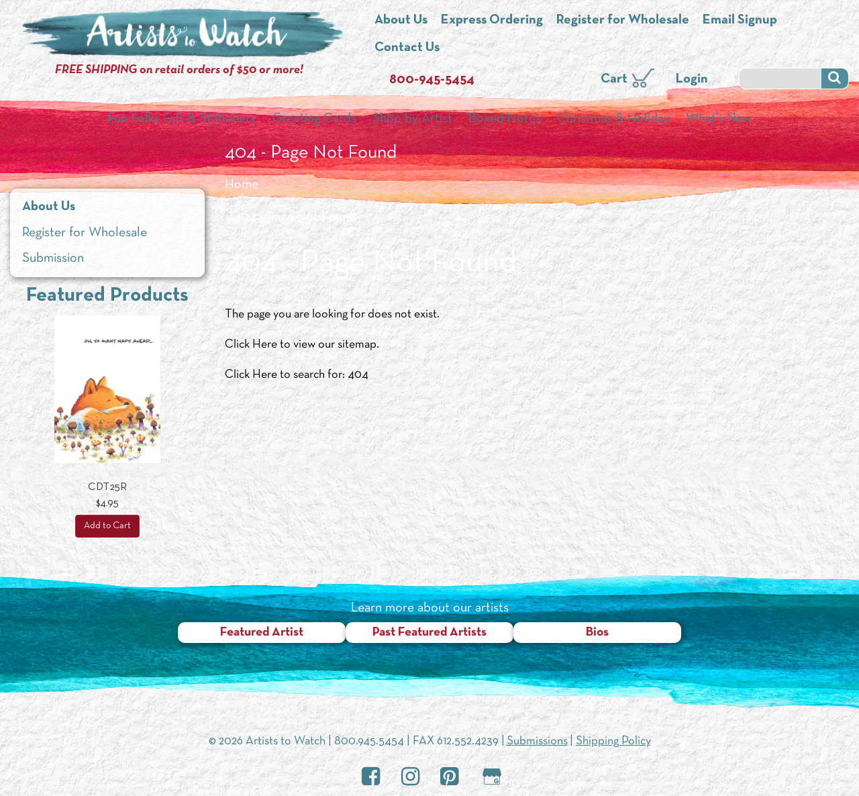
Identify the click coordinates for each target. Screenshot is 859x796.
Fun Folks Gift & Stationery (181, 119)
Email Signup (740, 20)
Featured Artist (261, 632)
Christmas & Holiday (613, 119)
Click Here (251, 344)
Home (241, 185)
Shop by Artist (412, 119)
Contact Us (407, 48)
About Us (400, 20)
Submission (53, 258)
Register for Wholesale (622, 20)
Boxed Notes (504, 119)
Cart (614, 79)
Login (692, 79)
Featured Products (107, 296)
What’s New (719, 119)
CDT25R (107, 487)
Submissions (537, 741)
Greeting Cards (314, 119)
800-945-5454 (431, 80)
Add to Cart (107, 525)
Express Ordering (492, 20)
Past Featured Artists (429, 632)
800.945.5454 (369, 741)
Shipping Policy (613, 741)
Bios (597, 632)
